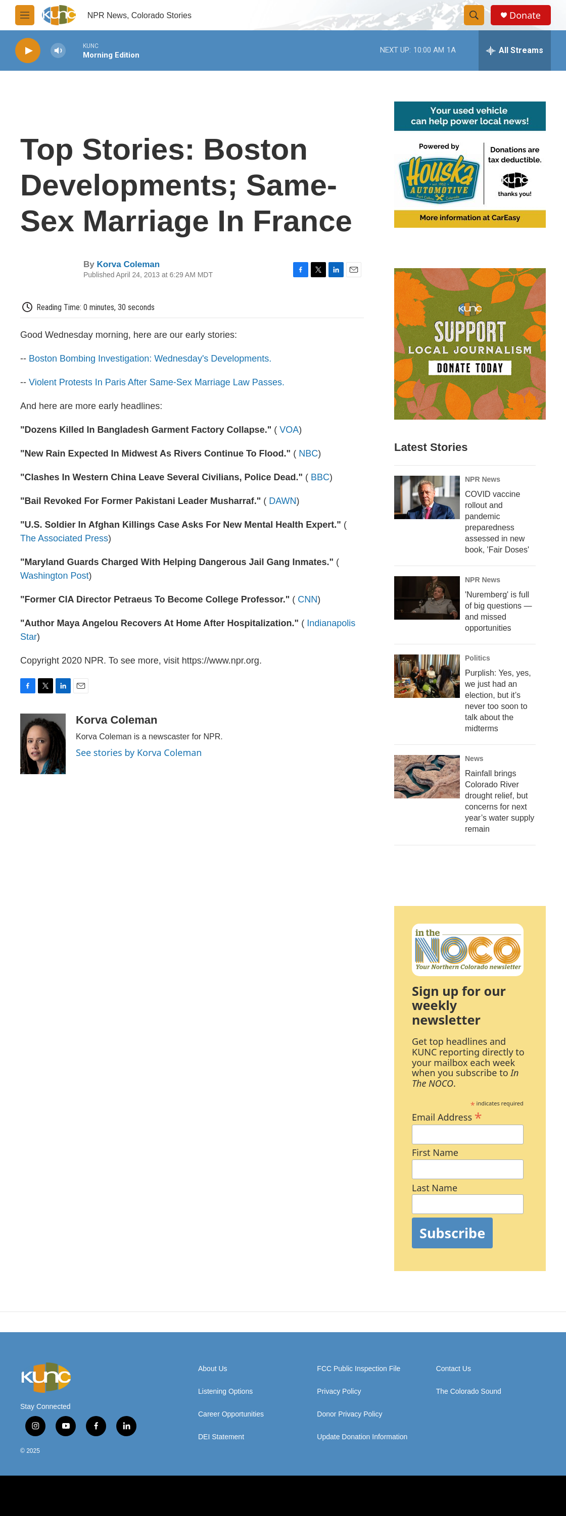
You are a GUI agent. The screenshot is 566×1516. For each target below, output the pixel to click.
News (474, 758)
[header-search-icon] (474, 15)
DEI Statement (221, 1437)
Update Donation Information (362, 1437)
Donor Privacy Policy (349, 1414)
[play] (28, 51)
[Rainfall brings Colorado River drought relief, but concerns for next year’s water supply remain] (427, 776)
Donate (525, 15)
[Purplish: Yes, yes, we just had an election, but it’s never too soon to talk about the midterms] (427, 676)
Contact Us (453, 1369)
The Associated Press (64, 538)
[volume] (58, 50)
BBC (320, 477)
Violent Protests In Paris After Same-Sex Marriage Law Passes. (157, 382)
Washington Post (54, 576)
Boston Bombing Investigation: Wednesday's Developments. (150, 358)
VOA (289, 430)
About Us (212, 1369)
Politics (477, 658)
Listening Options (225, 1391)
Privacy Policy (339, 1391)
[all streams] (515, 50)
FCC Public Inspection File (358, 1369)
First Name (435, 1152)
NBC (308, 453)
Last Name (434, 1188)
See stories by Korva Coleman (139, 752)
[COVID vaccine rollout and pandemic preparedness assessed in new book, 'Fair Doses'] (427, 497)
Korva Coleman (128, 264)
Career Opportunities (231, 1414)
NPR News (482, 479)
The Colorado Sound (468, 1391)
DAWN (282, 501)
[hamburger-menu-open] (24, 15)
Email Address (447, 1115)
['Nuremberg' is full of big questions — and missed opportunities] (427, 598)
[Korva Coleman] (43, 744)
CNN (307, 599)
